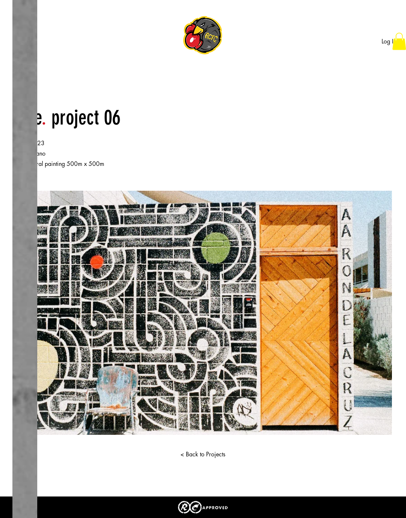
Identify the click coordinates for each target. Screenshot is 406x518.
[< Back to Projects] (203, 454)
